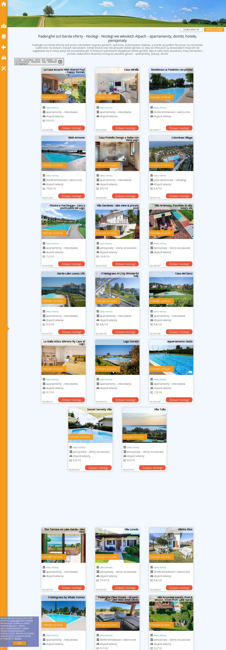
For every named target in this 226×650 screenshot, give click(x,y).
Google (15, 620)
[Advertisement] (117, 501)
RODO (18, 638)
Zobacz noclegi (71, 128)
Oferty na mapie (214, 29)
